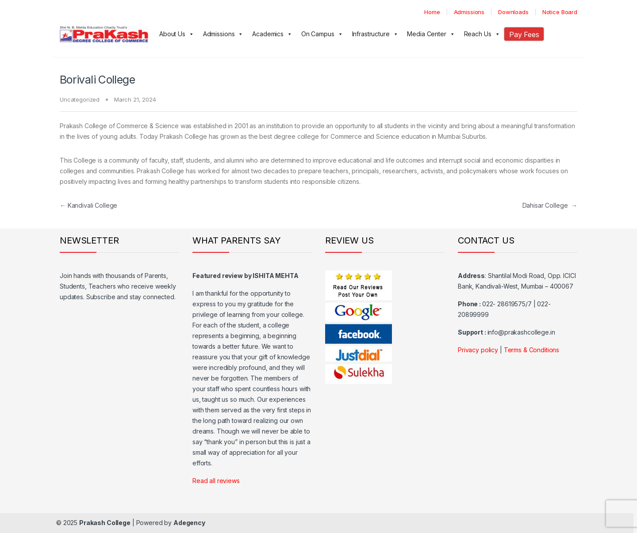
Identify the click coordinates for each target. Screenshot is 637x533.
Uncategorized (80, 99)
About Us (176, 34)
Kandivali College (88, 205)
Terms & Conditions (531, 350)
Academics (272, 34)
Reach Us (482, 34)
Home (432, 11)
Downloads (513, 11)
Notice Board (559, 11)
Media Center (431, 34)
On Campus (322, 34)
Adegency (189, 522)
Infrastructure (375, 34)
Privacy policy (478, 350)
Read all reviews (216, 480)
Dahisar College (550, 205)
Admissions (469, 11)
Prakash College (104, 522)
